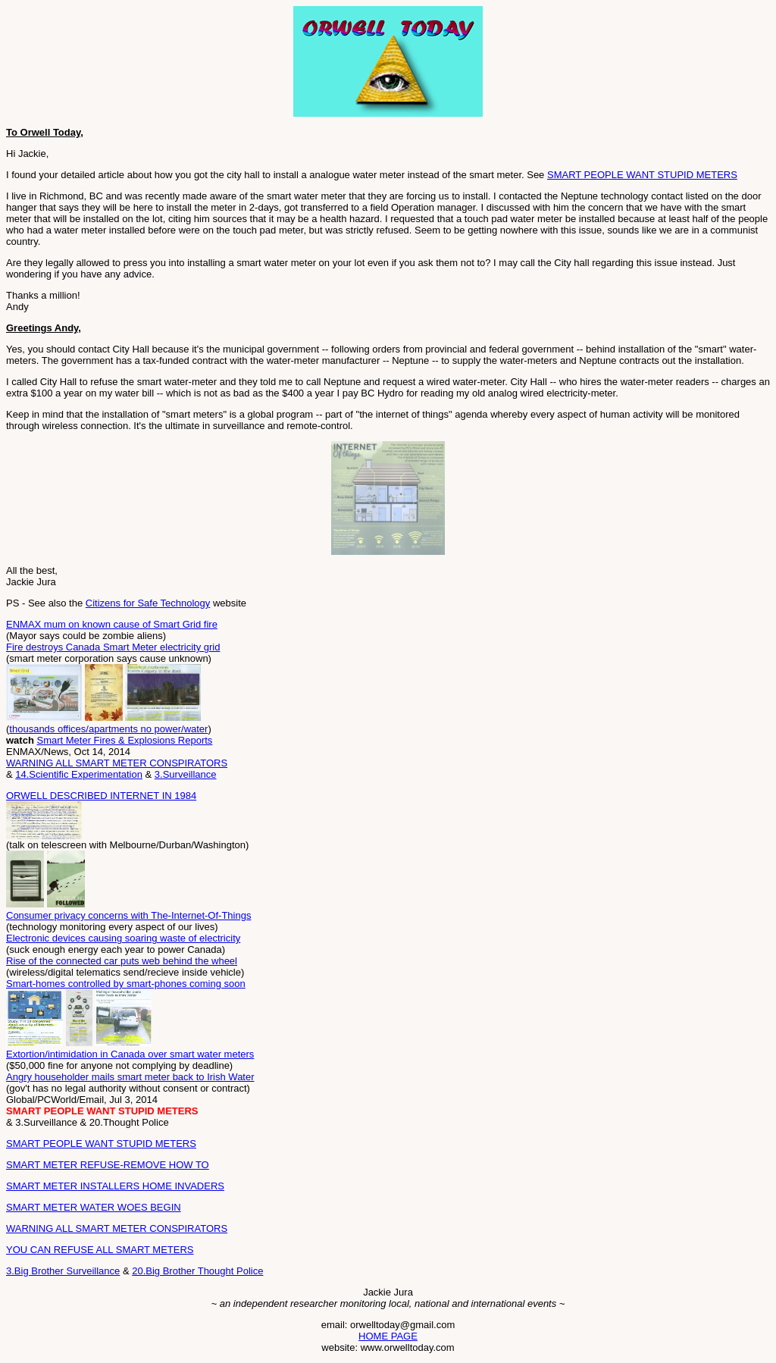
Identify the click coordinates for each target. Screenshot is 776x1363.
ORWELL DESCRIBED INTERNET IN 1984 (101, 795)
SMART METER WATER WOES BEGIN (93, 1207)
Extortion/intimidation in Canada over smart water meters (130, 1054)
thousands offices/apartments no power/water (108, 729)
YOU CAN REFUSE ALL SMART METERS (100, 1249)
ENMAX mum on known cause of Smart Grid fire (111, 624)
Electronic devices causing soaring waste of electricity (123, 938)
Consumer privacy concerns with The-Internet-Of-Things (128, 915)
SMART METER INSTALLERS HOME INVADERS (115, 1186)
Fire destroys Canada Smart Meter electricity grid (113, 647)
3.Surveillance (186, 774)
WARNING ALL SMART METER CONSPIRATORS (116, 763)
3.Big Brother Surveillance (63, 1271)
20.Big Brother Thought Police (197, 1271)
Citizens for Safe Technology (148, 603)
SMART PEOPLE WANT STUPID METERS (642, 174)
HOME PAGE (388, 1336)
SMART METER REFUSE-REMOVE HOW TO (107, 1164)
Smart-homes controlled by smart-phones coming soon (126, 983)
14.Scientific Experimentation (78, 774)
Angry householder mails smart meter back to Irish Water (130, 1077)
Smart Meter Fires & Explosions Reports (124, 740)
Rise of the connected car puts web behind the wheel (121, 961)
